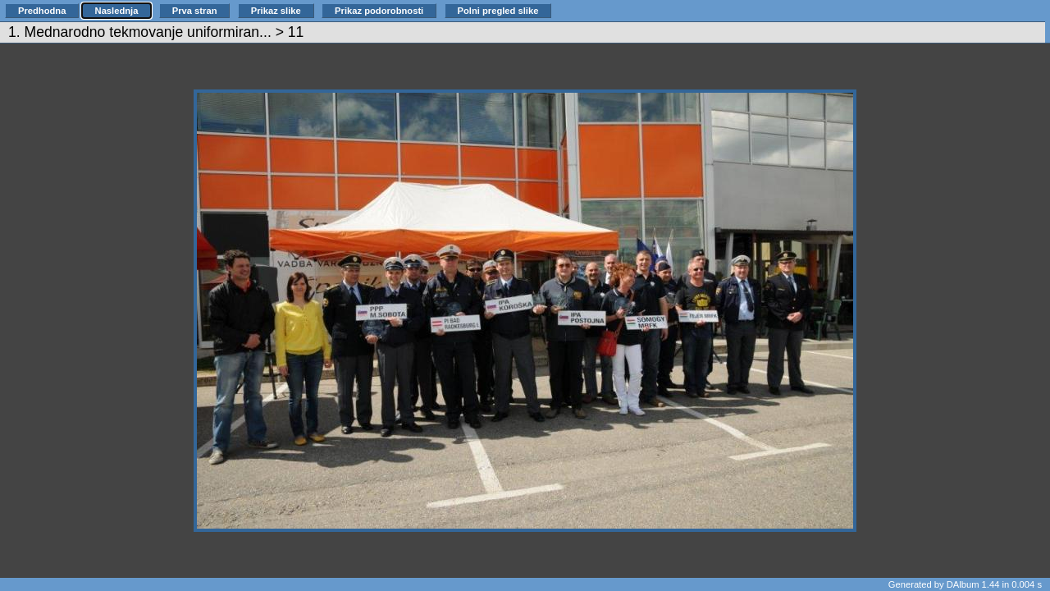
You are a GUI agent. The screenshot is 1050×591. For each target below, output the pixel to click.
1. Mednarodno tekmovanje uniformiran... (140, 32)
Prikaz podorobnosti (379, 11)
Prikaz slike (276, 11)
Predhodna (42, 11)
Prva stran (194, 11)
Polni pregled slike (498, 11)
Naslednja (117, 11)
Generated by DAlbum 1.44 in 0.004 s (965, 584)
